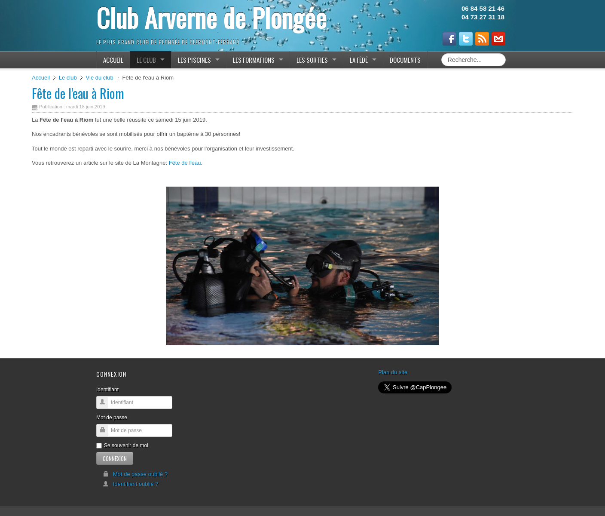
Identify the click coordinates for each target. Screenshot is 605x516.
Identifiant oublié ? (131, 484)
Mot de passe (111, 418)
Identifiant (107, 390)
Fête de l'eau (185, 163)
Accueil (41, 77)
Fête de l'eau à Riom (78, 93)
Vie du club (99, 77)
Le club (68, 77)
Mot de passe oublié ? (135, 474)
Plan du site (392, 372)
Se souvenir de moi (122, 445)
